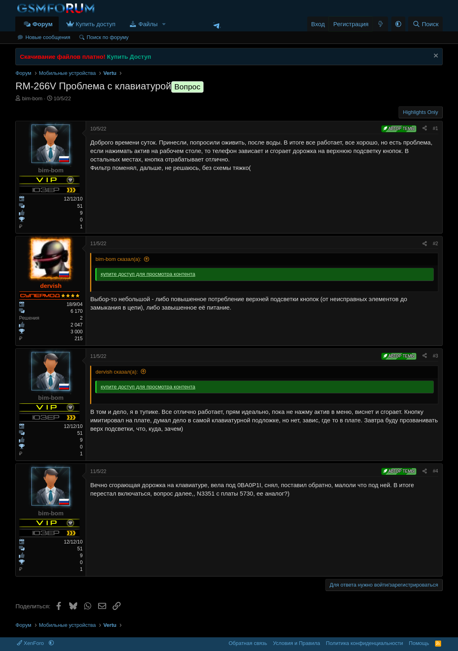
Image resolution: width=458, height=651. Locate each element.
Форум (43, 24)
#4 (435, 471)
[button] (164, 24)
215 (78, 338)
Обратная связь (247, 643)
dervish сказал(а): (116, 372)
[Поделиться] (424, 128)
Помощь (419, 643)
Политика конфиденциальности (364, 643)
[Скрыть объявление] (434, 56)
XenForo (31, 643)
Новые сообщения (47, 37)
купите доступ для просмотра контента (148, 274)
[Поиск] (425, 24)
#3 (435, 356)
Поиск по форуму (107, 37)
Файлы (148, 24)
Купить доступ (95, 24)
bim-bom (32, 98)
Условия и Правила (296, 643)
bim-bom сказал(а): (118, 259)
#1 (435, 128)
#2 (435, 243)
